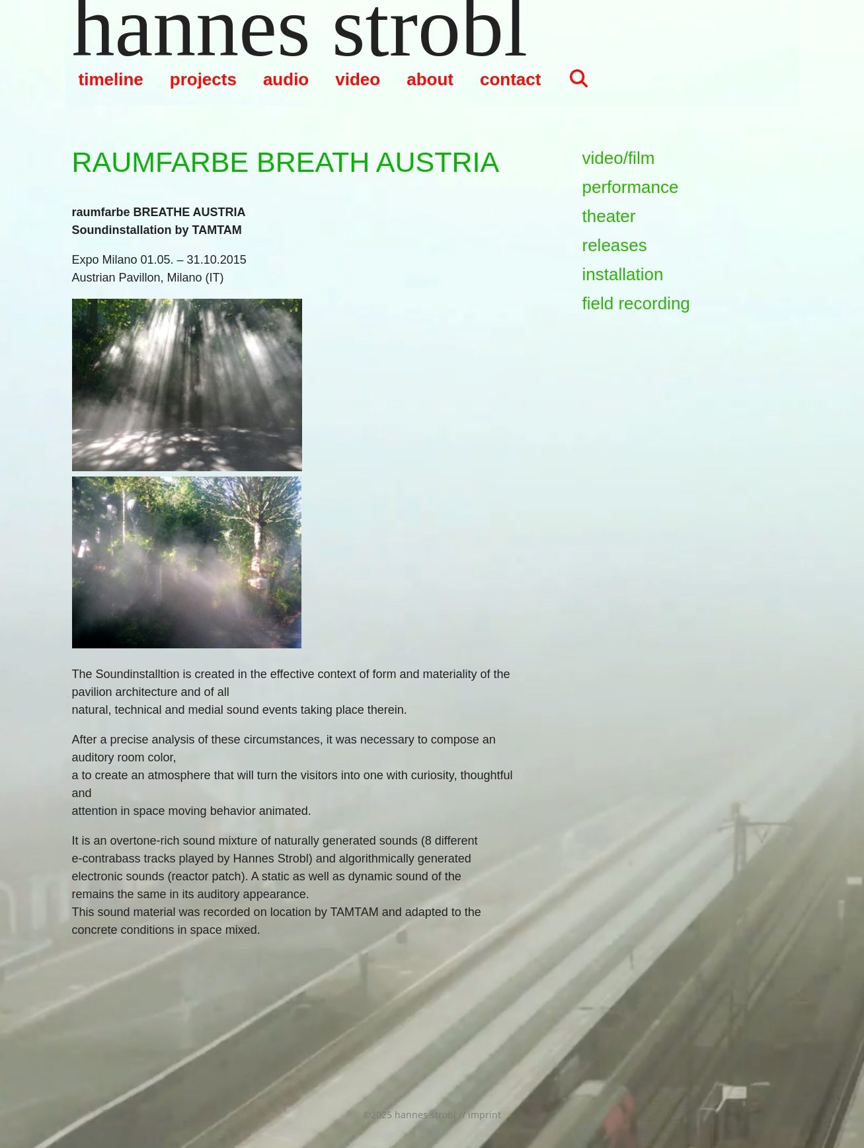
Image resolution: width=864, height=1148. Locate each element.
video (357, 79)
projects (203, 79)
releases (614, 245)
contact (510, 79)
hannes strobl (300, 26)
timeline (111, 79)
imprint (484, 1114)
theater (609, 216)
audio (286, 79)
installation (623, 274)
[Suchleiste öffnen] (578, 79)
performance (630, 187)
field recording (636, 303)
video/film (618, 158)
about (430, 79)
